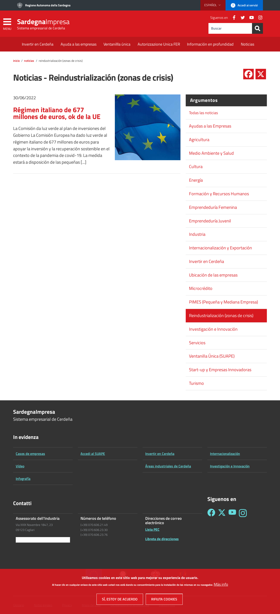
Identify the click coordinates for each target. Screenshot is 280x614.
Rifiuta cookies (164, 599)
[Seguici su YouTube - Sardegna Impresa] (232, 513)
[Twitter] (241, 17)
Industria (197, 234)
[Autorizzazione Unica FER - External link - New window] (159, 45)
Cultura (196, 166)
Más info (221, 584)
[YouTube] (249, 17)
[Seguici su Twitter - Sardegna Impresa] (222, 513)
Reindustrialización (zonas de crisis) (221, 315)
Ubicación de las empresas (213, 275)
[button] (213, 5)
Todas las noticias (203, 113)
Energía (196, 180)
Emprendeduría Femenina (213, 207)
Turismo (196, 383)
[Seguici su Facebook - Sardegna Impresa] (211, 513)
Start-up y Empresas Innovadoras (220, 369)
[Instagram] (258, 17)
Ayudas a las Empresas (210, 126)
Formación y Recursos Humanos (219, 193)
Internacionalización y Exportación (220, 248)
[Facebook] (232, 17)
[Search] (257, 28)
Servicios (197, 342)
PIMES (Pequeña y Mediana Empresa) (223, 302)
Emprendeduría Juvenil (210, 221)
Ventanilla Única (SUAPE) (211, 356)
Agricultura (199, 139)
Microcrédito (200, 288)
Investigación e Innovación (213, 329)
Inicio (16, 60)
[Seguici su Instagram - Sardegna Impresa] (243, 513)
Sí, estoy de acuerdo (120, 599)
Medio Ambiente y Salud (211, 153)
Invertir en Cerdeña (206, 261)
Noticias (29, 60)
